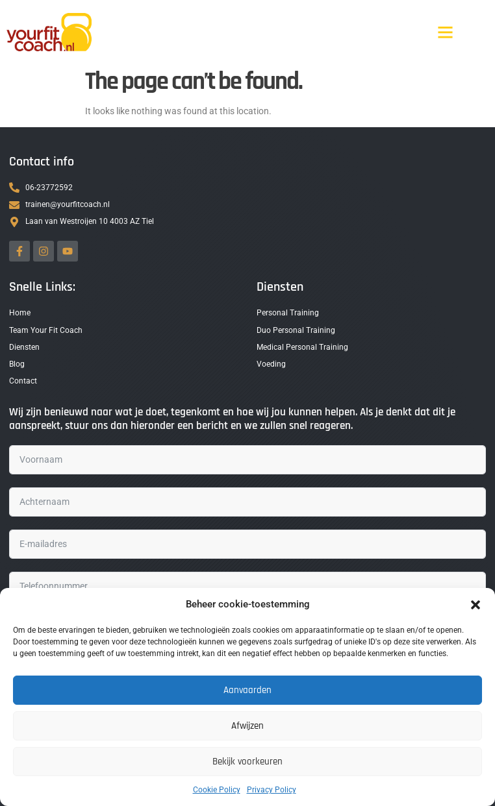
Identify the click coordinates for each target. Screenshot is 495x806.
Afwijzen (247, 726)
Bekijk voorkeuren (247, 761)
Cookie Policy (216, 789)
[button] (475, 604)
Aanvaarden (247, 690)
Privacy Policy (271, 789)
